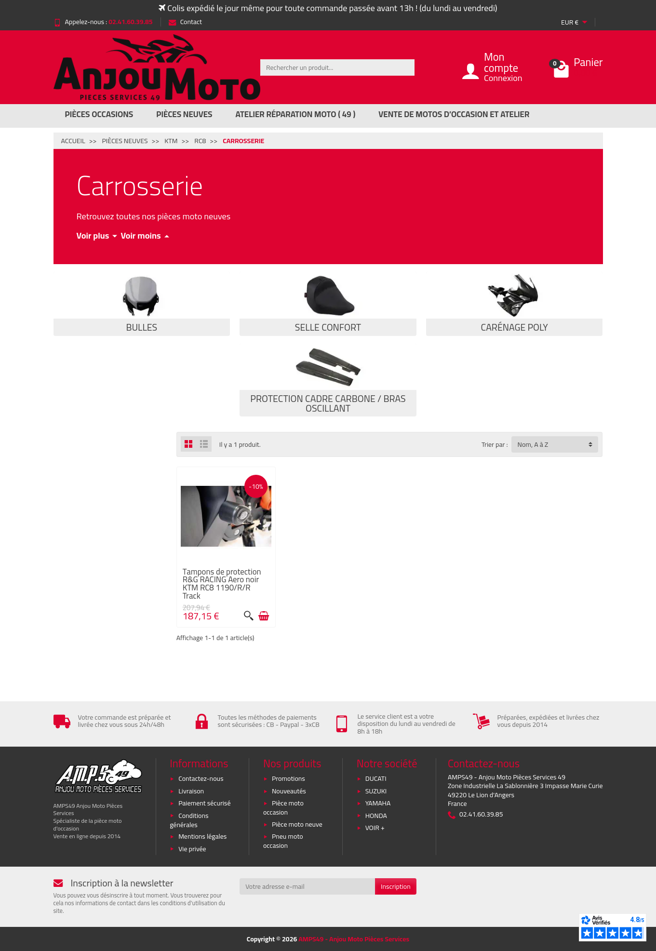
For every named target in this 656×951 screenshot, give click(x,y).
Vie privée (192, 849)
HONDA (376, 815)
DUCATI (376, 778)
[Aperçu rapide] (248, 616)
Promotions (288, 778)
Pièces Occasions (99, 114)
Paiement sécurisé (204, 803)
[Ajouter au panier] (263, 616)
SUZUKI (376, 791)
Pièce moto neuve (297, 824)
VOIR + (375, 827)
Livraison (191, 791)
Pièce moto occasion (283, 807)
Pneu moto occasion (283, 841)
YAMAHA (378, 803)
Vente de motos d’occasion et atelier (453, 114)
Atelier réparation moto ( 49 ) (296, 114)
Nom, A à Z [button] (532, 444)
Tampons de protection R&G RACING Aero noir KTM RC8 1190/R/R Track (222, 583)
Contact (185, 21)
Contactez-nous (200, 778)
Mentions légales (202, 836)
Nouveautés (289, 791)
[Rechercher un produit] (337, 67)
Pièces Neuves (184, 114)
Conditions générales (189, 820)
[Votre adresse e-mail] (307, 886)
